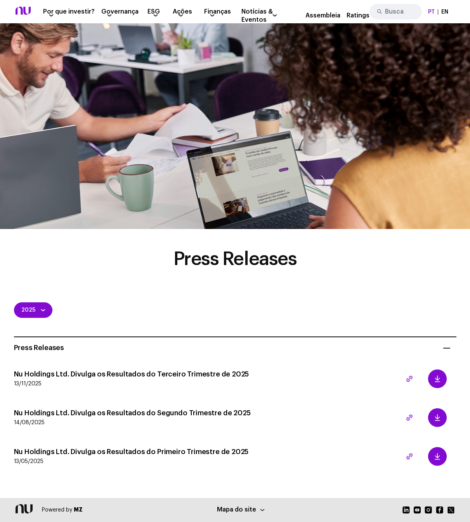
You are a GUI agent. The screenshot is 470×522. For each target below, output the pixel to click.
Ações (182, 12)
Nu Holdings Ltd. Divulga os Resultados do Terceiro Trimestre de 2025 (193, 379)
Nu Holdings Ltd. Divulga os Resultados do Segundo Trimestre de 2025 (193, 417)
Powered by (62, 510)
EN (444, 12)
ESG (153, 12)
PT (431, 12)
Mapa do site (241, 509)
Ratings (358, 15)
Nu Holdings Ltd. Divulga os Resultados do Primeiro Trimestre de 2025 (193, 456)
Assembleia (322, 15)
